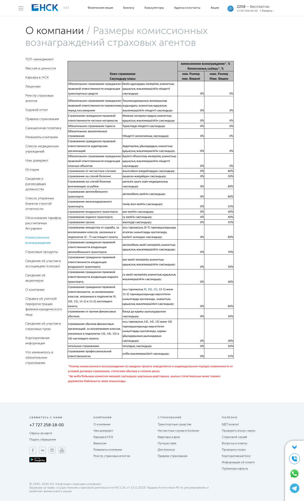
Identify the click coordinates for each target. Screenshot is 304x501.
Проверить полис (234, 449)
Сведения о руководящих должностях (35, 184)
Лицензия (35, 487)
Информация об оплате (238, 462)
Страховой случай (234, 437)
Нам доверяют (36, 160)
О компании (54, 30)
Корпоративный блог (236, 456)
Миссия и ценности (40, 68)
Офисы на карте (40, 433)
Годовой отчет (36, 110)
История (32, 169)
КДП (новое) (230, 424)
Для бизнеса (166, 449)
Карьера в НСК (37, 77)
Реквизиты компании (41, 137)
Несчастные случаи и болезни (179, 430)
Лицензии (33, 86)
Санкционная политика (43, 128)
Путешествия (167, 443)
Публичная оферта (235, 468)
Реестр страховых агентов (112, 456)
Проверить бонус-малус (239, 430)
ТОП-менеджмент (39, 59)
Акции (215, 7)
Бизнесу (128, 7)
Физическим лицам (100, 7)
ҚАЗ (66, 7)
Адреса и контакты (187, 7)
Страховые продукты (41, 252)
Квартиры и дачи (169, 437)
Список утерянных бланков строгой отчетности (39, 203)
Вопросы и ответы (235, 443)
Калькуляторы (154, 7)
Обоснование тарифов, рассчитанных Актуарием (43, 223)
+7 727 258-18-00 (247, 10)
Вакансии (100, 443)
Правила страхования (42, 119)
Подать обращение (42, 439)
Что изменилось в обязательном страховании (39, 357)
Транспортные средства (175, 424)
